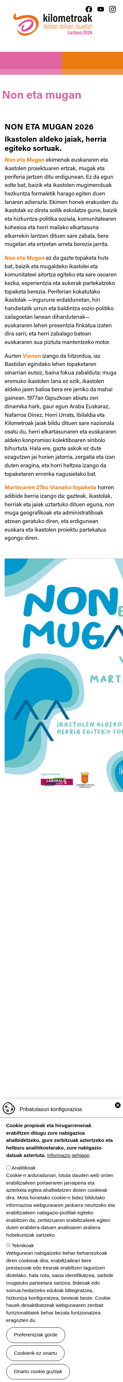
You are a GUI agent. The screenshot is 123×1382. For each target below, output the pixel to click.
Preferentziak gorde (36, 1334)
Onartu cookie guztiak (38, 1371)
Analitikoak (23, 1167)
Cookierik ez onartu (35, 1353)
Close (118, 1105)
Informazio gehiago (68, 1155)
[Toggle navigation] (112, 39)
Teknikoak (23, 1245)
